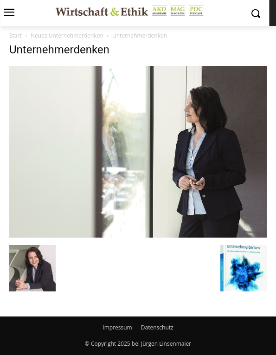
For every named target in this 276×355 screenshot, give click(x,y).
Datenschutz (157, 327)
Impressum (117, 327)
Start (15, 35)
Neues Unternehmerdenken (67, 35)
